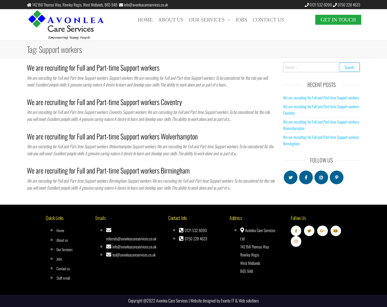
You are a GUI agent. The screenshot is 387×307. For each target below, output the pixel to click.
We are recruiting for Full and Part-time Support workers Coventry (104, 102)
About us (171, 20)
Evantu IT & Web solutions (240, 300)
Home (145, 20)
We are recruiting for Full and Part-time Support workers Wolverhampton (112, 136)
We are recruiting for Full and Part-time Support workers (93, 67)
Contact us (268, 20)
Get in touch (338, 20)
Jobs (241, 20)
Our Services (207, 20)
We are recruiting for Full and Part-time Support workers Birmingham (108, 170)
